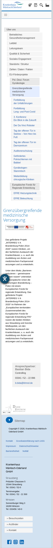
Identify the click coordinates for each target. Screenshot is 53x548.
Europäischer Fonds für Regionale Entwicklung (23, 186)
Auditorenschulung (23, 151)
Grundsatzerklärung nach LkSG (30, 441)
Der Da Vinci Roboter (24, 125)
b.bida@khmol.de (24, 383)
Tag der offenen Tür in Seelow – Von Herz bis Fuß (25, 133)
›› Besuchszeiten (15, 518)
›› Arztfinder (12, 524)
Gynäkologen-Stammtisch (21, 169)
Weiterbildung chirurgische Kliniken (24, 178)
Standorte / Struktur (19, 64)
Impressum (11, 446)
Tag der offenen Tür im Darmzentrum (25, 144)
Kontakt (9, 441)
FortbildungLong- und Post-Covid (24, 110)
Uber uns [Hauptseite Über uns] (11, 29)
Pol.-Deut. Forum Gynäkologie (20, 81)
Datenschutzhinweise (29, 446)
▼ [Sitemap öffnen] (9, 420)
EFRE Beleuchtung (23, 198)
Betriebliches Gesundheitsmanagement (22, 36)
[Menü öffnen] (6, 14)
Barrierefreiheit (12, 451)
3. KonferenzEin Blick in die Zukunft (25, 118)
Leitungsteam (16, 48)
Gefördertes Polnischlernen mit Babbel (23, 159)
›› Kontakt (11, 530)
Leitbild (12, 43)
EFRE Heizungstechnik (25, 193)
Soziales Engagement (20, 59)
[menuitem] (26, 408)
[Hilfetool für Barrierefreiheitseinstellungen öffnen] (4, 278)
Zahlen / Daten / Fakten (21, 69)
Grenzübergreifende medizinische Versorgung (22, 91)
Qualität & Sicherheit (19, 53)
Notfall (25, 451)
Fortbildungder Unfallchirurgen (23, 101)
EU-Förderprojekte (18, 74)
